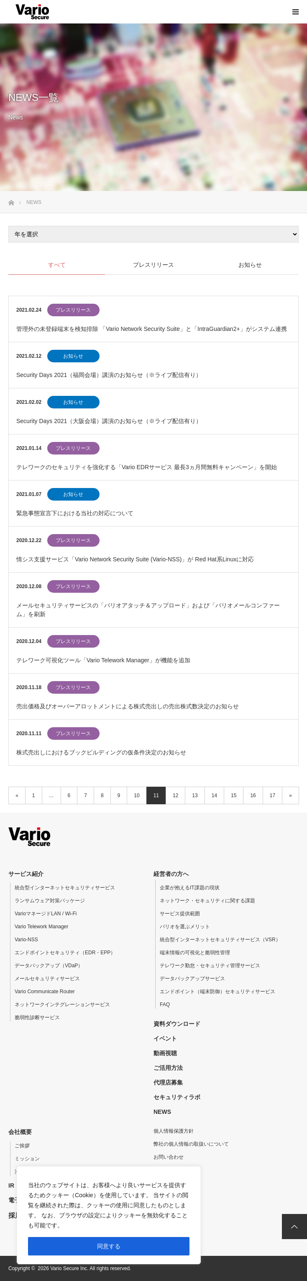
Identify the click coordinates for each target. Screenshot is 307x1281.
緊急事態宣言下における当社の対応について (74, 513)
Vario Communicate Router (45, 991)
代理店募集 (168, 1082)
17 (272, 795)
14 (214, 795)
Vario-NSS (26, 940)
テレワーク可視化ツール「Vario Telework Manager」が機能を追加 (103, 660)
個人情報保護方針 (174, 1131)
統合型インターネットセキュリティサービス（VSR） (220, 940)
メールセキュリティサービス (47, 978)
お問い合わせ (169, 1157)
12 (175, 795)
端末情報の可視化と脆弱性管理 (195, 953)
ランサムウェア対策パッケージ (50, 901)
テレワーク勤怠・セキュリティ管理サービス (210, 965)
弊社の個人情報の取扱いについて (191, 1144)
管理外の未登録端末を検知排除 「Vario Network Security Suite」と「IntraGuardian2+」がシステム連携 (151, 328)
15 (233, 795)
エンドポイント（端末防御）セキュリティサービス (217, 991)
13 (194, 795)
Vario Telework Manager (41, 927)
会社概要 (20, 1132)
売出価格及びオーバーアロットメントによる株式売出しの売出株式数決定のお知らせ (127, 706)
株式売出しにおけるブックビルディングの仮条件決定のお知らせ (101, 752)
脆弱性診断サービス (37, 1017)
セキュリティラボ (177, 1097)
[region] (109, 1215)
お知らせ (73, 356)
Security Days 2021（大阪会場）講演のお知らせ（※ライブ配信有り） (109, 421)
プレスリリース (73, 310)
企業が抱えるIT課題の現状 (190, 888)
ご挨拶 (22, 1146)
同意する (108, 1246)
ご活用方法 (168, 1067)
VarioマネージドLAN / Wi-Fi (46, 914)
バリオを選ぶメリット (185, 927)
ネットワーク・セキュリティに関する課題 (207, 901)
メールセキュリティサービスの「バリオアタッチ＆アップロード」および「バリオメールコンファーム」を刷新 (148, 609)
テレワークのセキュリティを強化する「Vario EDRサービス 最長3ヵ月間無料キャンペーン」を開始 (146, 467)
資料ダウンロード (177, 1023)
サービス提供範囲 (180, 914)
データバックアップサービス (192, 978)
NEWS (162, 1111)
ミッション (27, 1159)
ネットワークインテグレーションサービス (62, 1004)
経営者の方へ (171, 873)
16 (253, 795)
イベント (165, 1038)
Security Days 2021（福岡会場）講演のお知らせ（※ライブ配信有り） (109, 375)
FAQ (165, 1004)
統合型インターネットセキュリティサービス (65, 888)
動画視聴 (165, 1053)
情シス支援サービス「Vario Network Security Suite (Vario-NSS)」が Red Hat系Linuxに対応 (135, 559)
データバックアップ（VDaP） (49, 965)
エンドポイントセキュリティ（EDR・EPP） (65, 953)
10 (136, 795)
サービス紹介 (25, 873)
